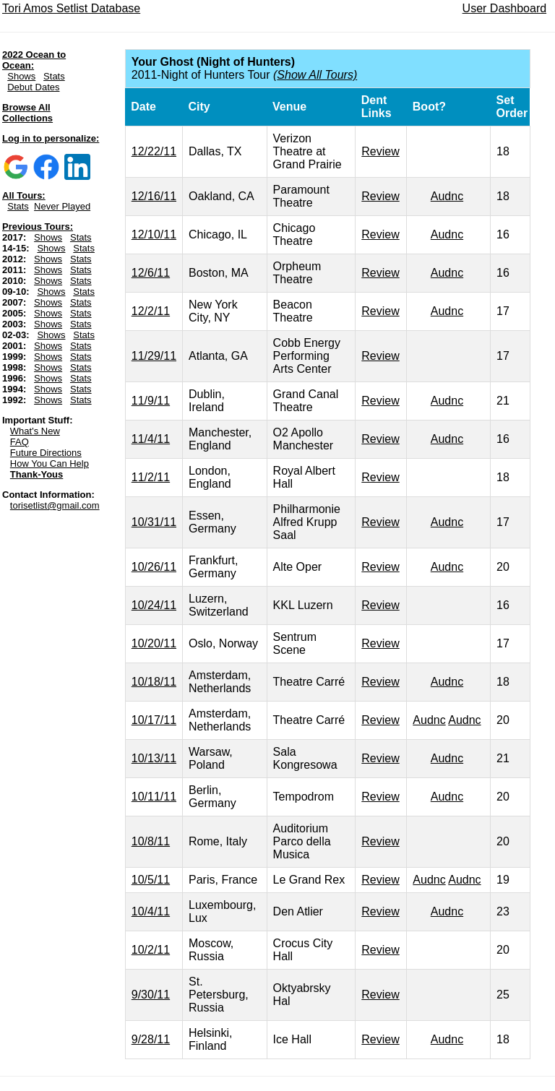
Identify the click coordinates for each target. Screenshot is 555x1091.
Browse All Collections (27, 113)
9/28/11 (151, 1039)
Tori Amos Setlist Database (71, 8)
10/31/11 (154, 522)
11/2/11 (151, 477)
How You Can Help (49, 463)
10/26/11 (154, 567)
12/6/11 (151, 273)
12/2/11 (151, 311)
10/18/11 (154, 682)
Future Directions (46, 452)
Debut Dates (33, 87)
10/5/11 (151, 880)
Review (380, 151)
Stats (54, 76)
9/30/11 (151, 994)
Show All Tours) (317, 75)
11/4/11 (151, 439)
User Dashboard (504, 8)
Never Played (62, 206)
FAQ (19, 441)
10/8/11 (151, 841)
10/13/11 (154, 758)
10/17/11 (154, 720)
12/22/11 (154, 151)
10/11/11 (154, 796)
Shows (21, 76)
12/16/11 (154, 196)
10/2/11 (151, 950)
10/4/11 (151, 911)
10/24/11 (154, 605)
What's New (35, 431)
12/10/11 (154, 234)
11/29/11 (154, 356)
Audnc (447, 196)
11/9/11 (151, 400)
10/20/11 (154, 643)
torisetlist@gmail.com (55, 505)
